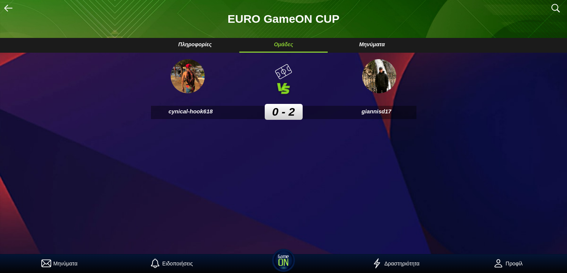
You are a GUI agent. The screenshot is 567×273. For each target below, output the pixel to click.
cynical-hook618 (190, 111)
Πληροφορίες (195, 44)
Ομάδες (283, 44)
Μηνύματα (372, 44)
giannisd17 (376, 111)
